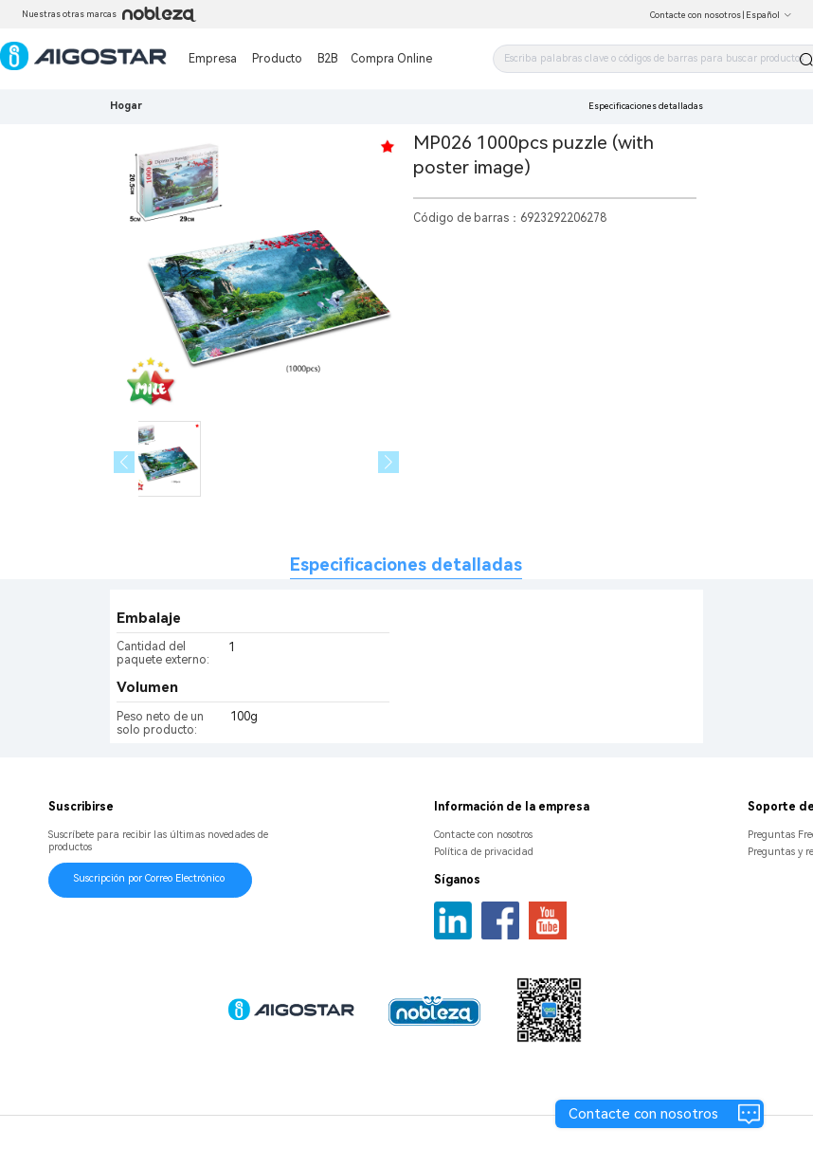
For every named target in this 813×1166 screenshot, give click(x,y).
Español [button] (769, 15)
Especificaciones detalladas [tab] (406, 564)
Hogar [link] (126, 106)
